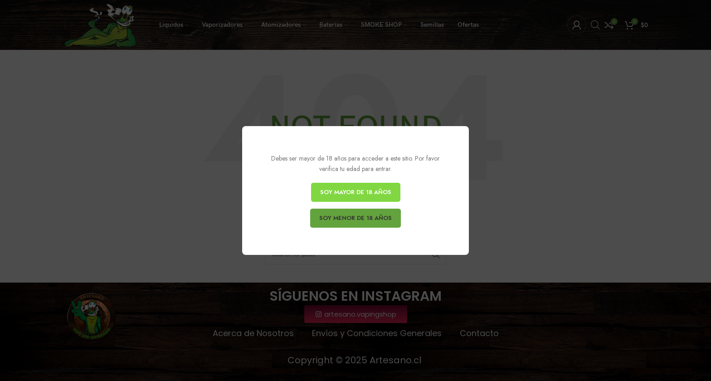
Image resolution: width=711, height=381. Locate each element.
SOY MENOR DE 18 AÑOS (355, 218)
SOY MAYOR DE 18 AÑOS (355, 192)
